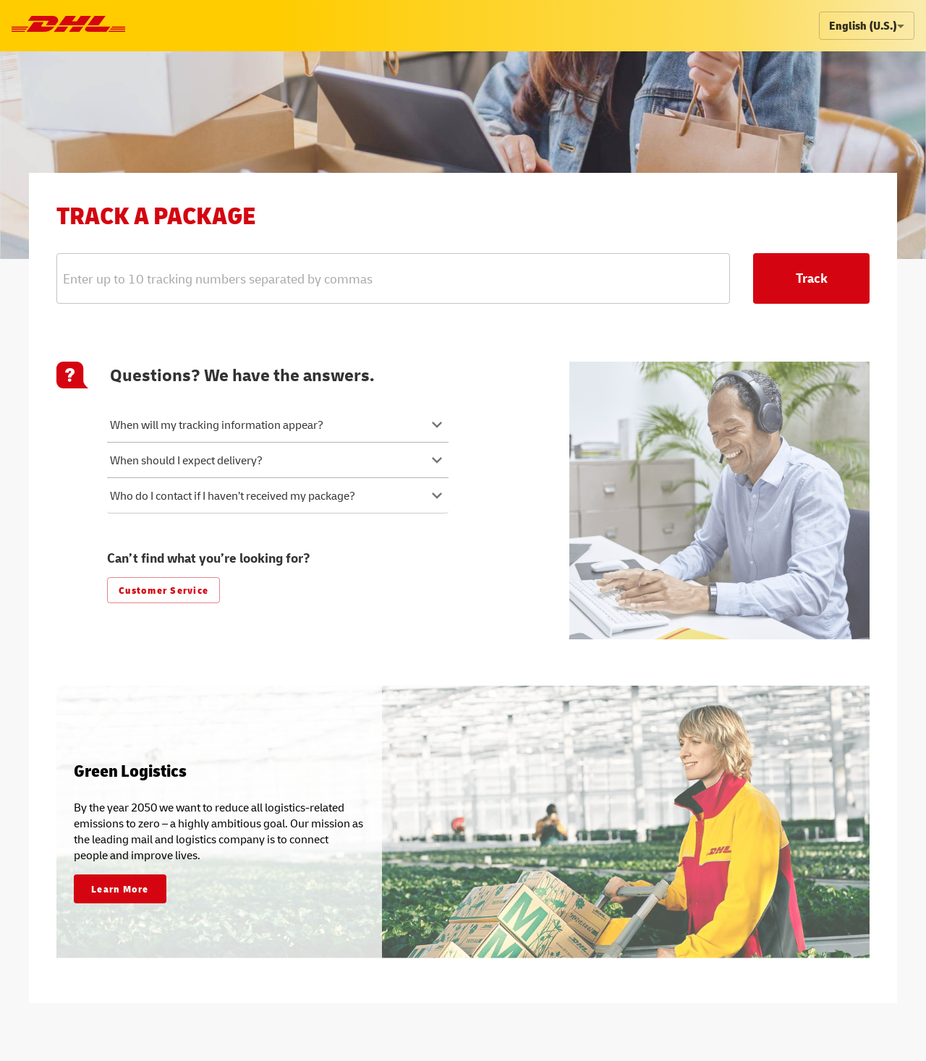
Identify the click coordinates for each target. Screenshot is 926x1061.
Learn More (120, 888)
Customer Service (163, 590)
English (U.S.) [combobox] (863, 25)
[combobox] (367, 278)
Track (812, 277)
